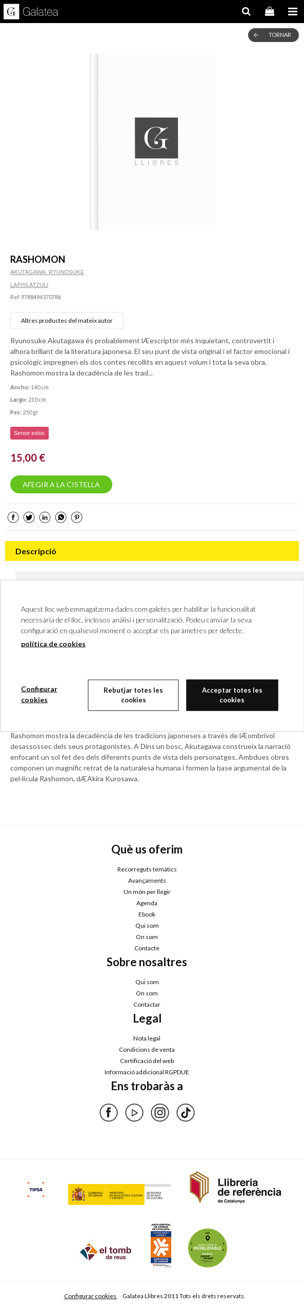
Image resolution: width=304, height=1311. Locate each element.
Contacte (146, 948)
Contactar (146, 1004)
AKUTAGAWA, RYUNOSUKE (47, 272)
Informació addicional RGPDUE (147, 1072)
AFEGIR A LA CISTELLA (61, 484)
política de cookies (53, 643)
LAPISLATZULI (29, 285)
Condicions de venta (147, 1049)
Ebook (146, 914)
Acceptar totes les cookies (232, 694)
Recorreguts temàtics (147, 869)
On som (147, 937)
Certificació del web (147, 1061)
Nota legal (146, 1038)
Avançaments (147, 880)
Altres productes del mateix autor (67, 320)
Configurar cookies (90, 1296)
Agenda (146, 903)
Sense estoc (29, 433)
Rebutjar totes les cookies (133, 694)
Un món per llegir (147, 892)
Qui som (147, 925)
